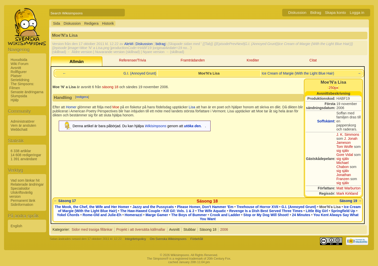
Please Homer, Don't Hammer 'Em (205, 207)
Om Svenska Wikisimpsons (168, 239)
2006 (224, 229)
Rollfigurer (19, 72)
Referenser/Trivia (132, 60)
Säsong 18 (207, 201)
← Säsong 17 (65, 201)
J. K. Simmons (347, 134)
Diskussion (297, 12)
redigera (82, 97)
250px (333, 88)
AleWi (129, 44)
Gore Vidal (344, 155)
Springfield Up (343, 211)
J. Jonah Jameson (346, 141)
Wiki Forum (19, 64)
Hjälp (15, 100)
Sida (56, 23)
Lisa (192, 107)
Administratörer (23, 121)
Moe (115, 107)
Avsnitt (16, 68)
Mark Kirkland (347, 193)
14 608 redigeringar (26, 155)
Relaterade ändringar (27, 184)
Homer (71, 107)
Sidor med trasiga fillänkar (92, 229)
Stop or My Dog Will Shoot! (266, 215)
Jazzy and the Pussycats (153, 207)
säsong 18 (110, 87)
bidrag (160, 44)
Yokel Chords (68, 215)
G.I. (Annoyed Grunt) (140, 73)
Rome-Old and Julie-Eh (101, 215)
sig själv (342, 151)
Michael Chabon (342, 165)
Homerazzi (133, 215)
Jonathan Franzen (343, 177)
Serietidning (20, 80)
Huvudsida (19, 60)
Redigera (91, 23)
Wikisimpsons (155, 126)
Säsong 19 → (350, 201)
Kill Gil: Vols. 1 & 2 (178, 211)
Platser (16, 76)
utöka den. (193, 126)
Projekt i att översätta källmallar (140, 229)
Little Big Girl (317, 211)
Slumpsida (19, 96)
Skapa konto (335, 12)
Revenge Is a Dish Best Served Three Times (266, 211)
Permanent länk (23, 200)
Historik (108, 23)
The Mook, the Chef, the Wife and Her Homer (92, 207)
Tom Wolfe (344, 147)
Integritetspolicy (135, 239)
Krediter (253, 60)
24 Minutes (301, 215)
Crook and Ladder (225, 215)
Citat (313, 60)
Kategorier (60, 229)
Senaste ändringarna (27, 92)
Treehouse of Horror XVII (257, 207)
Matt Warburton (348, 188)
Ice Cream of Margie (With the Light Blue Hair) (298, 73)
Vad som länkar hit (25, 180)
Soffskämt (325, 121)
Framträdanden (193, 60)
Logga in (357, 12)
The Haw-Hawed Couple (140, 211)
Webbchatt (19, 129)
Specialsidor (20, 188)
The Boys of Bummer (189, 215)
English (16, 226)
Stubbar (189, 229)
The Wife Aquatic (211, 211)
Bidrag (315, 12)
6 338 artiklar (21, 151)
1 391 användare (24, 159)
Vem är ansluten (23, 125)
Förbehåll (196, 239)
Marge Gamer (157, 215)
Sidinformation (22, 205)
